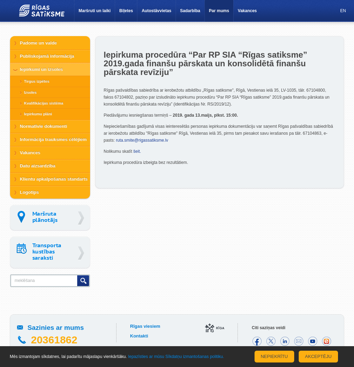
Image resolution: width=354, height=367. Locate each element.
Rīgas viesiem (145, 326)
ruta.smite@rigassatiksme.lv (142, 140)
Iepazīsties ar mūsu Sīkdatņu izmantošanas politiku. (176, 356)
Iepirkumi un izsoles (41, 69)
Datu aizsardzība (37, 165)
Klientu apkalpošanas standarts (54, 179)
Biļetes (126, 10)
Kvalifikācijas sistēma (43, 103)
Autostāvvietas (156, 10)
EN (343, 10)
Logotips (29, 192)
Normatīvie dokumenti (43, 126)
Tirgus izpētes (36, 81)
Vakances (247, 10)
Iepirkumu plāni (38, 114)
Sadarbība (190, 10)
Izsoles (30, 92)
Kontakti (139, 336)
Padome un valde (38, 42)
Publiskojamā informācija (47, 56)
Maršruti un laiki (95, 10)
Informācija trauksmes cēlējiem (53, 139)
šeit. (137, 151)
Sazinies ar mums (55, 327)
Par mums (219, 10)
